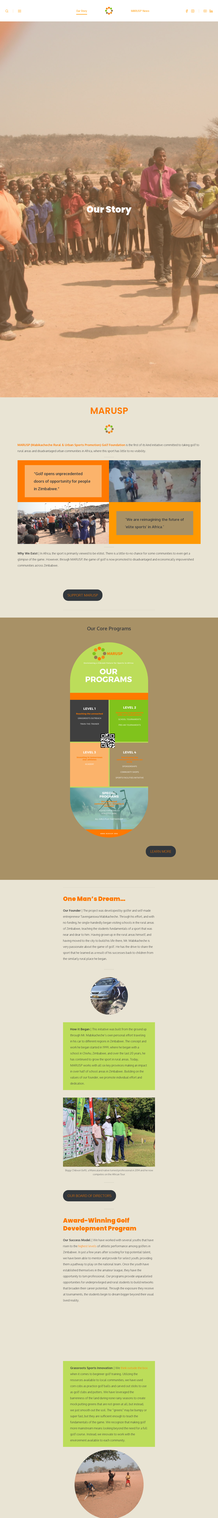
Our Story (81, 11)
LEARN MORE (160, 838)
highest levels (87, 1233)
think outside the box (134, 1355)
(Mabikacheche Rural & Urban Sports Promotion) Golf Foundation (78, 432)
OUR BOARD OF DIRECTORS (90, 1183)
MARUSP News (140, 11)
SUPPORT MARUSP (83, 582)
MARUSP (109, 397)
